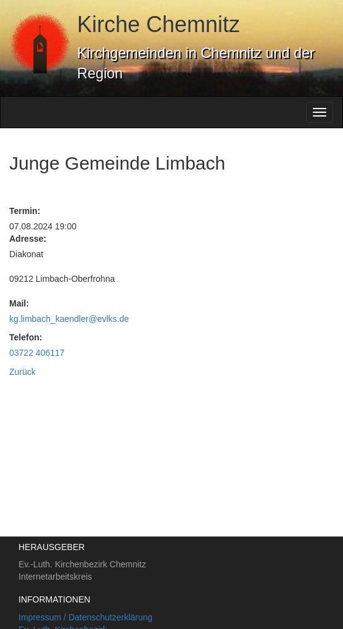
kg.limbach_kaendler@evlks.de (69, 319)
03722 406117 (37, 353)
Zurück (22, 372)
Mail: (19, 303)
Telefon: (25, 337)
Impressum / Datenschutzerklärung (85, 617)
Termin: (24, 211)
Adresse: (27, 239)
